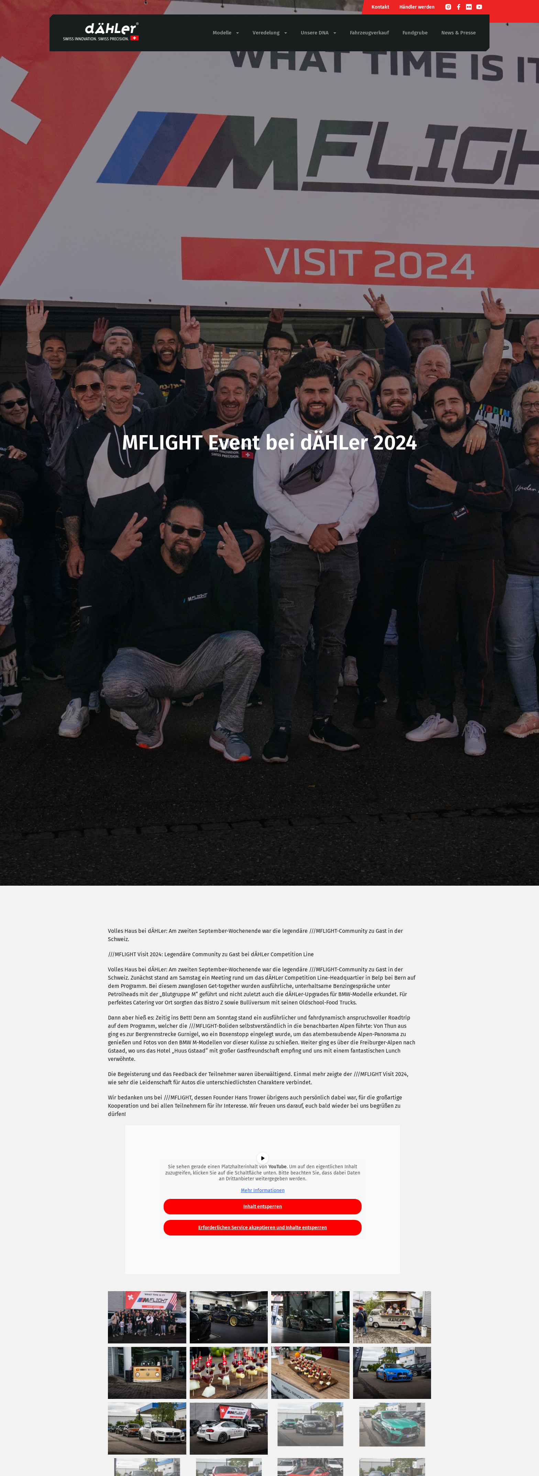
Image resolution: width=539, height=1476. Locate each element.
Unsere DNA (318, 33)
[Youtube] (479, 7)
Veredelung (270, 33)
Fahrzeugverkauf (369, 33)
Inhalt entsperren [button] (262, 1207)
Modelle (226, 33)
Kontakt (380, 7)
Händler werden (416, 7)
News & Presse (458, 33)
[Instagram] (448, 7)
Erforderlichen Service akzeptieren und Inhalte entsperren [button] (262, 1228)
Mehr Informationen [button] (263, 1190)
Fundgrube (415, 33)
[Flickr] (468, 7)
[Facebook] (458, 7)
